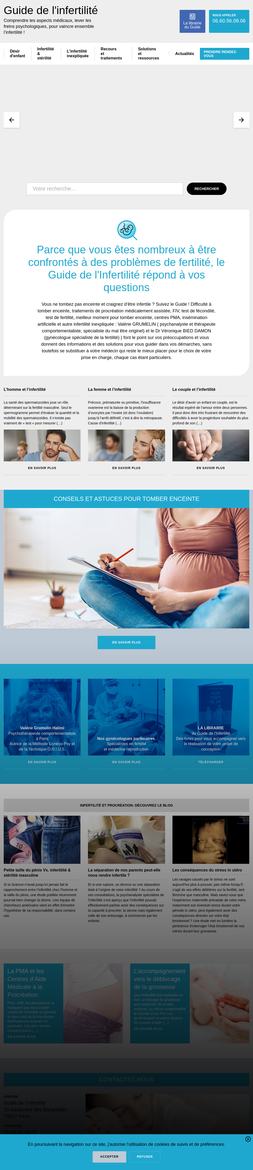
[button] (248, 1140)
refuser (145, 1156)
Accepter (109, 1156)
